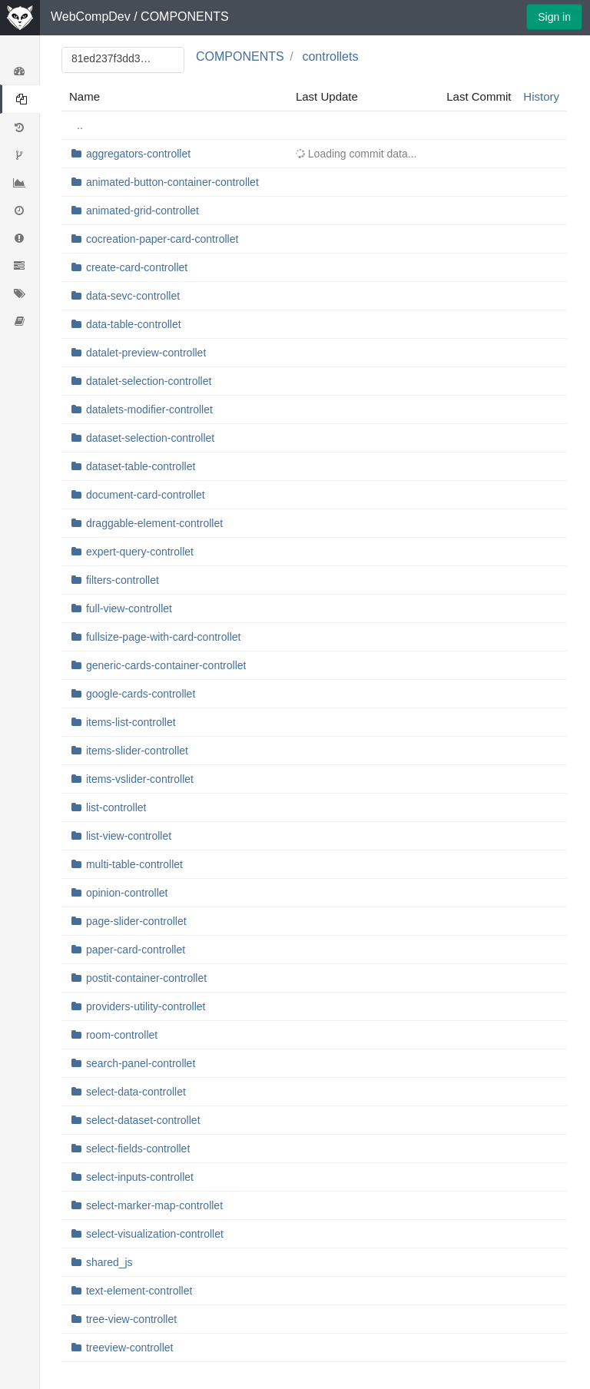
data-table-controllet (133, 324)
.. (80, 125)
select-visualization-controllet (155, 1234)
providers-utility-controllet (146, 1006)
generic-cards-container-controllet (166, 665)
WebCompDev (91, 16)
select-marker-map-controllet (154, 1205)
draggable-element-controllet (154, 523)
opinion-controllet (127, 893)
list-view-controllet (128, 836)
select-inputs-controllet (140, 1177)
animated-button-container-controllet (172, 182)
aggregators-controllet (138, 154)
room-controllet (121, 1035)
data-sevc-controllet (133, 296)
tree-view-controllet (131, 1319)
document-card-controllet (145, 495)
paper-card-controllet (135, 949)
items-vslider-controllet (140, 779)
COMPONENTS (185, 16)
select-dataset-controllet (143, 1120)
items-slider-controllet (137, 750)
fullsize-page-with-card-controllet (163, 637)
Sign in (554, 17)
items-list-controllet (131, 722)
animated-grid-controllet (142, 210)
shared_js (109, 1262)
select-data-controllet (136, 1092)
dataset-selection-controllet (150, 438)
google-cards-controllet (140, 694)
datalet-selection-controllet (148, 381)
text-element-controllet (139, 1291)
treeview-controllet (130, 1347)
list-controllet (116, 807)
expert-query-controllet (140, 551)
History (541, 96)
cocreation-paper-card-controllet (162, 239)
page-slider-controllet (136, 921)
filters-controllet (122, 580)
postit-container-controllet (146, 978)
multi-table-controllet (134, 864)
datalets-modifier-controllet (149, 409)
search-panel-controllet (140, 1063)
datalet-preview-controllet (146, 352)
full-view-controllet (129, 608)
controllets (330, 56)
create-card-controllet (136, 267)
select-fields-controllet (138, 1148)
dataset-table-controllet (140, 466)
